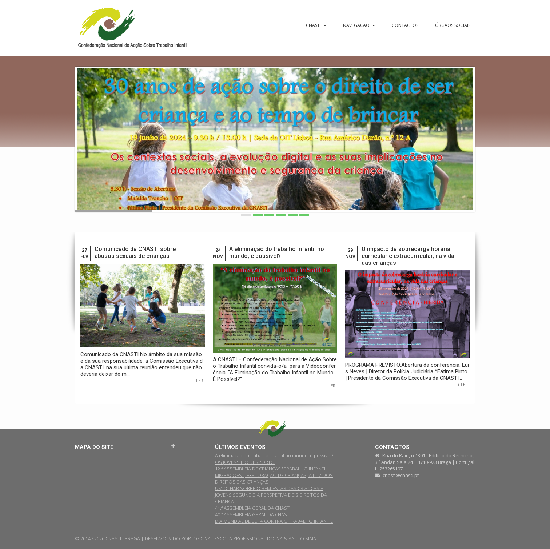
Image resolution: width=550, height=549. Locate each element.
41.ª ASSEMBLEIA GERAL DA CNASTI (253, 508)
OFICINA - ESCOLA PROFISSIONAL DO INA (238, 538)
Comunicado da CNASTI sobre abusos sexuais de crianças (135, 252)
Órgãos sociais (452, 25)
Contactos (405, 25)
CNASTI (316, 25)
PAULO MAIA (302, 538)
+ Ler (197, 380)
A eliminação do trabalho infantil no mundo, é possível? (276, 252)
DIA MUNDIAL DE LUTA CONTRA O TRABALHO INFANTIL (274, 521)
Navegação (359, 25)
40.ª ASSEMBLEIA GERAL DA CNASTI (253, 514)
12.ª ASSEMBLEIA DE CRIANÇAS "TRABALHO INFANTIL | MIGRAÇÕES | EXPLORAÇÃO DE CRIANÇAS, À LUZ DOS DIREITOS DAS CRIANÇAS (274, 475)
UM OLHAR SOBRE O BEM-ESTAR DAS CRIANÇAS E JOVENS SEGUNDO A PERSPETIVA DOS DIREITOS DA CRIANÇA (271, 495)
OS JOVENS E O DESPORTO (245, 462)
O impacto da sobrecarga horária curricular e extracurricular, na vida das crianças (408, 256)
